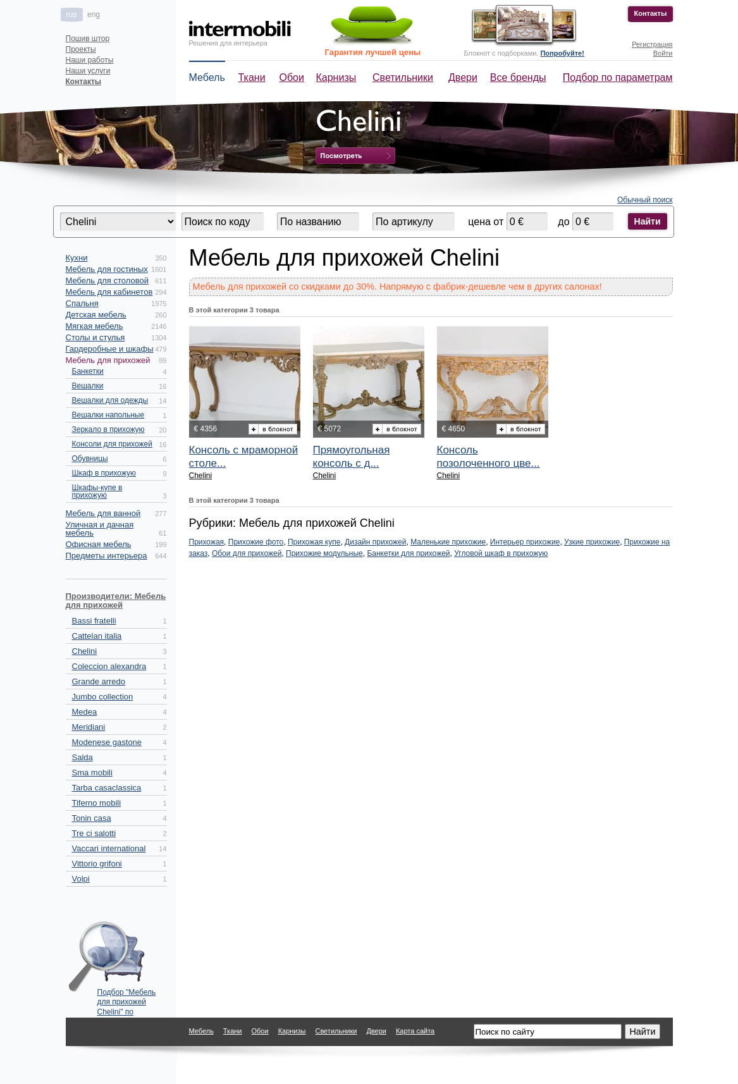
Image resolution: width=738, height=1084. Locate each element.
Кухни (77, 257)
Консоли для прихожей (112, 444)
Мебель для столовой (107, 280)
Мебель (207, 77)
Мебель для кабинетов (109, 292)
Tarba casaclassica (107, 787)
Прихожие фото (255, 542)
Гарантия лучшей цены (373, 52)
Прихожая (206, 542)
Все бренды (518, 77)
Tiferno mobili (96, 803)
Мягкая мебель (94, 326)
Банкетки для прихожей (408, 553)
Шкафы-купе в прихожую (97, 491)
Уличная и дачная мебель (100, 529)
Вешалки (88, 385)
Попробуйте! (562, 53)
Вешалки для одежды (110, 400)
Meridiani (89, 727)
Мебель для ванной (103, 513)
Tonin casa (91, 818)
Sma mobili (92, 772)
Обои (292, 77)
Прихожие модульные (324, 553)
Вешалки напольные (108, 414)
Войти (663, 53)
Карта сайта (415, 1031)
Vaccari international (109, 848)
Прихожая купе (314, 542)
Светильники (402, 77)
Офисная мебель (99, 544)
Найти (647, 221)
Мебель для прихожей (108, 360)
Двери (462, 77)
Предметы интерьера (106, 555)
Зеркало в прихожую (108, 429)
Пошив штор (88, 38)
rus (71, 14)
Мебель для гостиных (107, 269)
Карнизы (336, 77)
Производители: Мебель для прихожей (116, 600)
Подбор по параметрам (618, 77)
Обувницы (90, 458)
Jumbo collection (102, 696)
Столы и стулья (95, 337)
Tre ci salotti (94, 833)
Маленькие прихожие (448, 542)
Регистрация (652, 44)
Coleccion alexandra (109, 666)
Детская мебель (96, 314)
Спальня (82, 303)
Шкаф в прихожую (104, 473)
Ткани (252, 77)
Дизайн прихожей (375, 542)
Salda (82, 757)
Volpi (81, 879)
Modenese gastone (107, 742)
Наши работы (90, 60)
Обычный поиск (645, 199)
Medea (84, 712)
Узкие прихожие (592, 542)
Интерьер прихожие (525, 542)
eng (93, 14)
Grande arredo (99, 681)
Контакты (650, 13)
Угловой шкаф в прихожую (501, 553)
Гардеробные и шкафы (110, 349)
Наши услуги (88, 70)
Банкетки (88, 371)
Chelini (84, 651)
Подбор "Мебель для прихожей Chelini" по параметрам (126, 999)
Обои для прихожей (246, 553)
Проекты (81, 49)
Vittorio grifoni (97, 863)
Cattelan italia (97, 636)
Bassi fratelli (94, 620)
